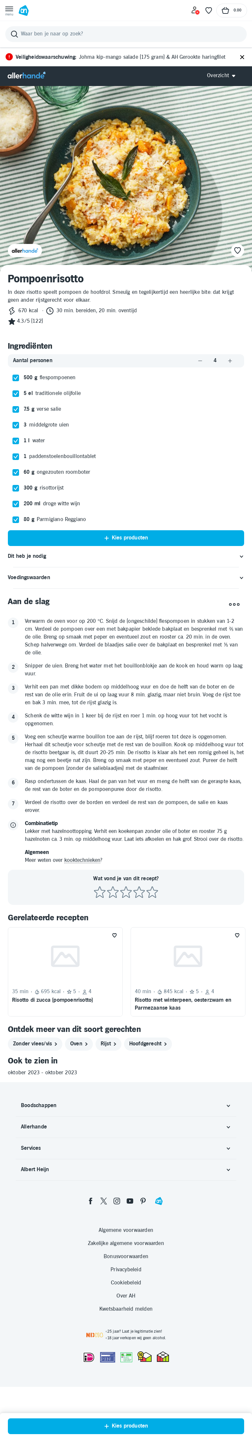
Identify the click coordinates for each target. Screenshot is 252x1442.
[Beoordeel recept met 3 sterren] (126, 892)
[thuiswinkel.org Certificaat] (144, 1356)
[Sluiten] (242, 57)
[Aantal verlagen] (200, 360)
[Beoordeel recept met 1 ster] (99, 892)
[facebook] (90, 1201)
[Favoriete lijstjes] (208, 10)
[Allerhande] (26, 75)
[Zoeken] (126, 34)
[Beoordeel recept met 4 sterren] (139, 892)
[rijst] (108, 1044)
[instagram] (117, 1201)
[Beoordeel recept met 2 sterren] (112, 892)
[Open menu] (9, 10)
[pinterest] (143, 1201)
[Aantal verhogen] (230, 360)
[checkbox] (16, 378)
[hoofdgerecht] (148, 1044)
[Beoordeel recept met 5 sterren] (152, 892)
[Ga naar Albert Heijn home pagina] (23, 10)
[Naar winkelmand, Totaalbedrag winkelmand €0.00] (232, 10)
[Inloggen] (195, 10)
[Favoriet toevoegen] (114, 935)
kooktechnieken (82, 860)
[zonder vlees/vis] (35, 1044)
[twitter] (104, 1201)
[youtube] (130, 1201)
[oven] (79, 1044)
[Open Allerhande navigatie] (223, 75)
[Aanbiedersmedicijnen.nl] (126, 1357)
